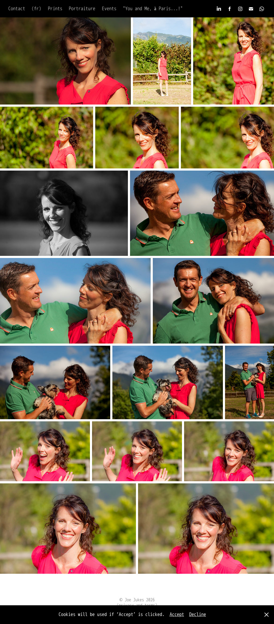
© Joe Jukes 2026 (137, 600)
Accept (177, 614)
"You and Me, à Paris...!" (153, 8)
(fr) (36, 8)
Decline (197, 614)
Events (109, 8)
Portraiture (82, 8)
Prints (55, 8)
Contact (16, 8)
